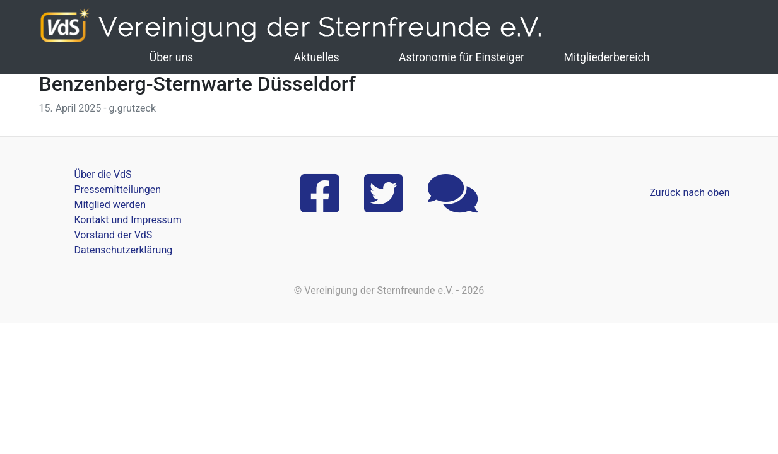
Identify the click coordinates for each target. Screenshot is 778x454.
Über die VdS (103, 174)
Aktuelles (316, 57)
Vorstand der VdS (113, 235)
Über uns (171, 57)
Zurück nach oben (689, 193)
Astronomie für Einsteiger (461, 57)
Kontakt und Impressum (128, 220)
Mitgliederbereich (607, 57)
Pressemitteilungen (117, 189)
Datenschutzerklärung (123, 250)
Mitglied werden (110, 205)
